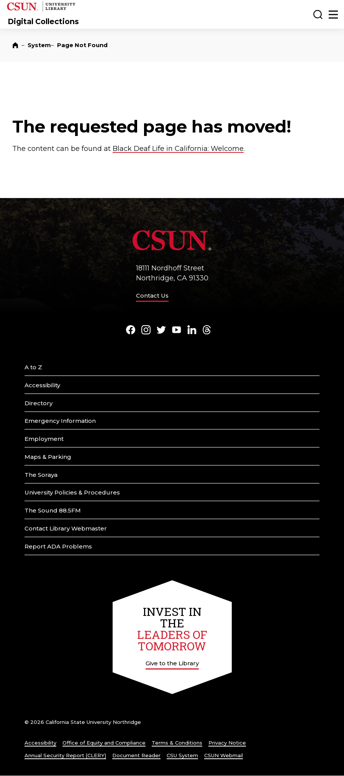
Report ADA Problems (58, 546)
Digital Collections (43, 21)
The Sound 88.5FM (53, 510)
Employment (44, 438)
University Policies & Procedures (72, 492)
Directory (38, 403)
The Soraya (41, 474)
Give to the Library (172, 663)
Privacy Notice (227, 743)
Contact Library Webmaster (66, 528)
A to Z (33, 367)
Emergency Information (60, 420)
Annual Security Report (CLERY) (65, 755)
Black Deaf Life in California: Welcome (178, 148)
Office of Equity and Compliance (104, 743)
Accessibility (42, 385)
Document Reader (136, 755)
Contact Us (152, 295)
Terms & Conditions (177, 743)
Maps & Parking (48, 456)
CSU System (182, 755)
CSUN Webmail (223, 755)
